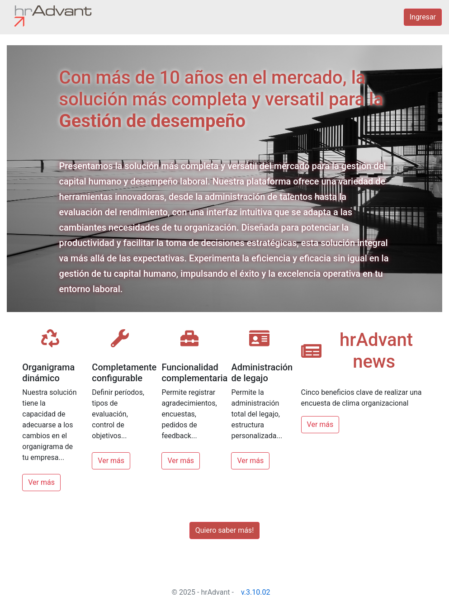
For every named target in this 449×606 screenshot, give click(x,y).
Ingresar (423, 17)
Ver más (41, 482)
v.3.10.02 (255, 592)
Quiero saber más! (224, 530)
